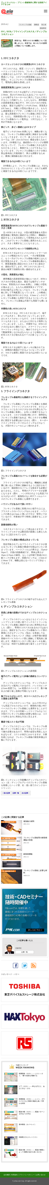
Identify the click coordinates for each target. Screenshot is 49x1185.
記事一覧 (16, 793)
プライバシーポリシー (27, 1175)
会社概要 (7, 1175)
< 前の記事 (6, 793)
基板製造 (43, 28)
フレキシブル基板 (25, 25)
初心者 (43, 25)
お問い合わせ (40, 1175)
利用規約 (14, 1175)
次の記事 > (25, 793)
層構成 (36, 25)
